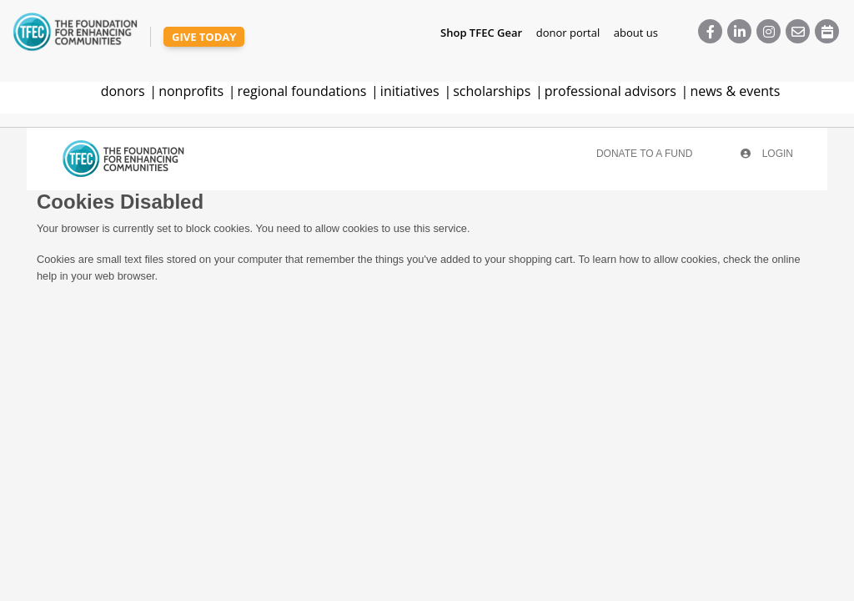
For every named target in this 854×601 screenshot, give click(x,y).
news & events (735, 91)
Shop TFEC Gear (481, 32)
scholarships (491, 91)
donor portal (568, 32)
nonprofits (191, 91)
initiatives (410, 91)
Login (767, 153)
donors (123, 91)
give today (204, 36)
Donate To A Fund (644, 153)
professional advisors (610, 91)
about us (636, 32)
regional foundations (302, 91)
